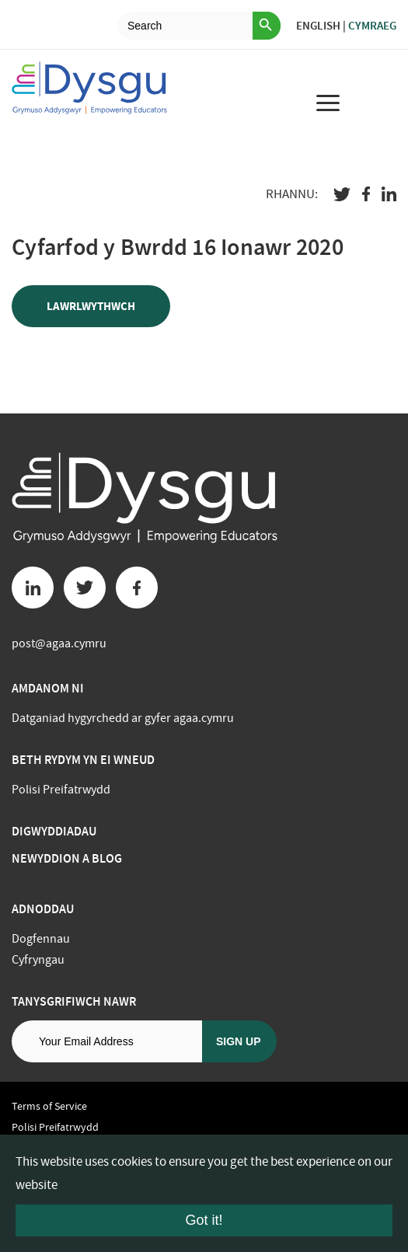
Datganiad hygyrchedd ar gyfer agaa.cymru (123, 718)
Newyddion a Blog (67, 858)
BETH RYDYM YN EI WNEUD (83, 760)
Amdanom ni (48, 688)
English (318, 25)
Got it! (203, 1220)
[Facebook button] (137, 588)
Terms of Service (49, 1106)
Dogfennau (41, 939)
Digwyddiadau (54, 831)
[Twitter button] (85, 588)
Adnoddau (43, 909)
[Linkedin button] (33, 588)
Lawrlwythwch (91, 306)
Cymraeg (372, 25)
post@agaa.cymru (59, 643)
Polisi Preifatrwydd (61, 789)
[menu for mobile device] (328, 102)
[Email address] (107, 1041)
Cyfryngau (38, 960)
